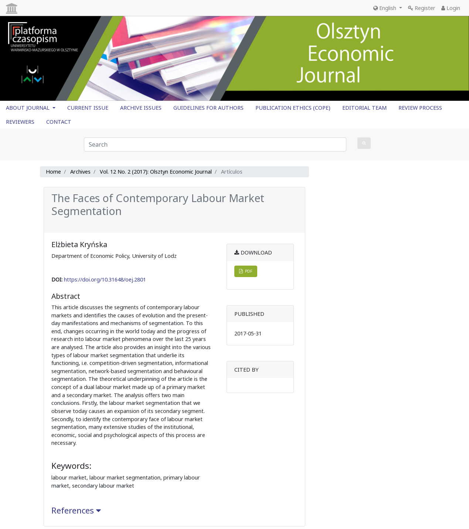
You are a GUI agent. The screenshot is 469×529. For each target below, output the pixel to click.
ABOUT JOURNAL (28, 107)
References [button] (76, 510)
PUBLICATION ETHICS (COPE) (292, 107)
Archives (80, 171)
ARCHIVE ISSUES (141, 107)
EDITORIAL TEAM (364, 107)
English (385, 7)
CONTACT (58, 121)
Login (450, 7)
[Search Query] (215, 144)
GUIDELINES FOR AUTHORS (208, 107)
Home (53, 171)
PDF (245, 271)
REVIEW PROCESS (420, 107)
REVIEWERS (20, 121)
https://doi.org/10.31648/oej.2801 (105, 279)
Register (421, 7)
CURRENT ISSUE (87, 107)
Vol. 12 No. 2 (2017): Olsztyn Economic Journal (156, 171)
